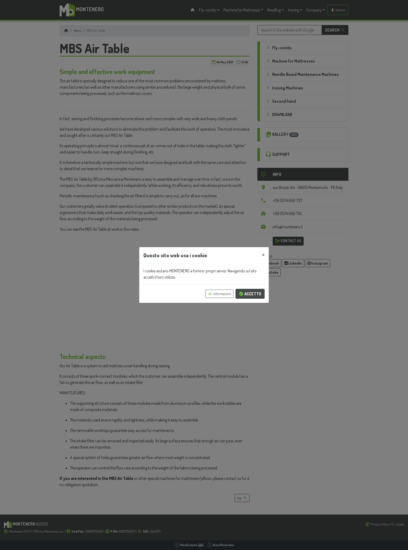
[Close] (263, 254)
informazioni (219, 293)
